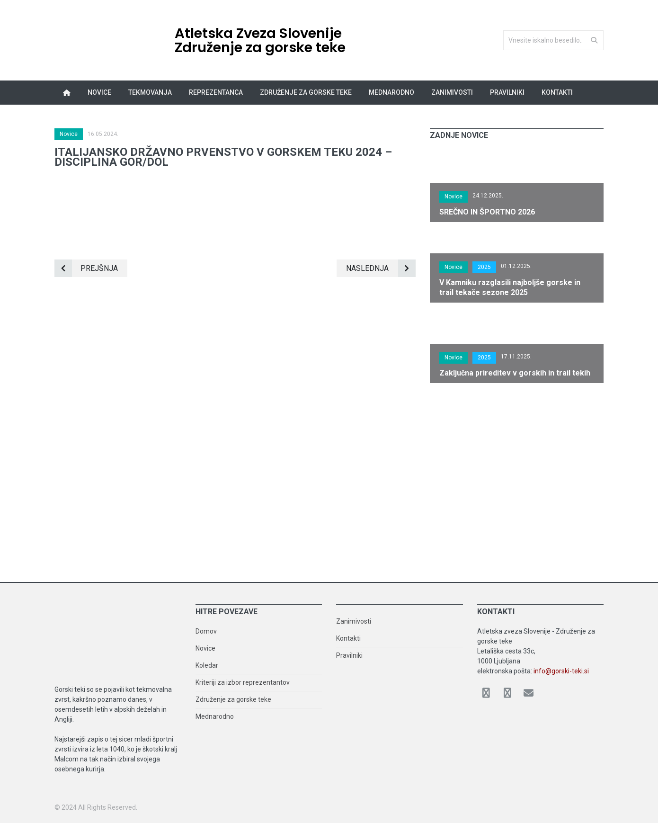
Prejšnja (86, 268)
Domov (206, 631)
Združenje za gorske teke (306, 92)
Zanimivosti (452, 92)
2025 (484, 267)
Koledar (207, 665)
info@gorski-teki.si (561, 671)
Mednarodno (391, 92)
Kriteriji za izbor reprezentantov (243, 682)
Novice (99, 92)
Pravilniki (507, 92)
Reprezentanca (216, 92)
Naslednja (381, 268)
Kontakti (557, 92)
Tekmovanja (150, 92)
